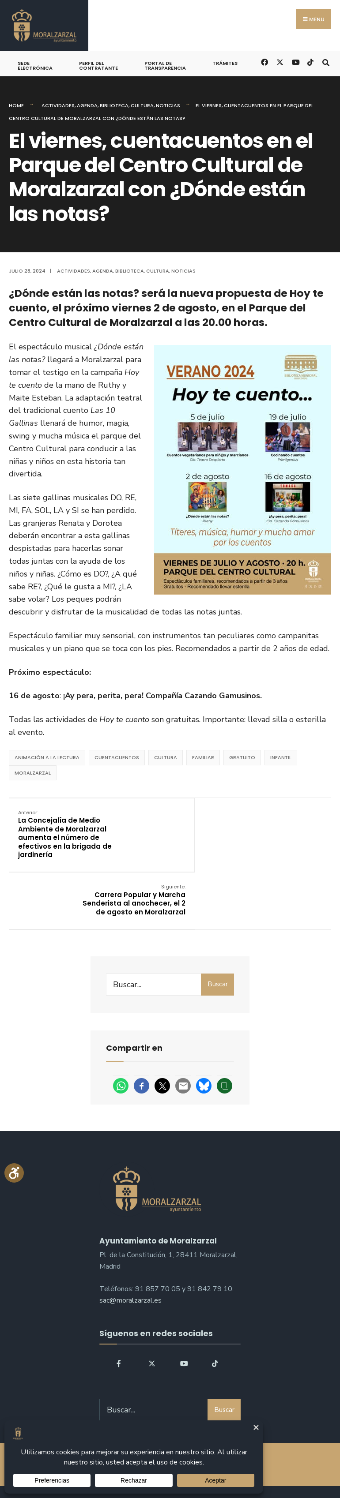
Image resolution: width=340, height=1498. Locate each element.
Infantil (280, 757)
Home (16, 105)
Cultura (142, 105)
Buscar (218, 927)
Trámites (225, 63)
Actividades (58, 105)
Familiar (203, 757)
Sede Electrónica (35, 65)
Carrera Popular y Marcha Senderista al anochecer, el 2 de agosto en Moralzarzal (280, 830)
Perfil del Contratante (98, 65)
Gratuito (242, 757)
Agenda (87, 105)
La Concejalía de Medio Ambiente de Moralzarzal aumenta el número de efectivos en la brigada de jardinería (64, 834)
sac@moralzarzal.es (130, 1244)
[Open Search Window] (325, 61)
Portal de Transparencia (165, 65)
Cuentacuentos (116, 757)
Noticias (168, 105)
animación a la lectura (47, 757)
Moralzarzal (33, 772)
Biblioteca (114, 105)
